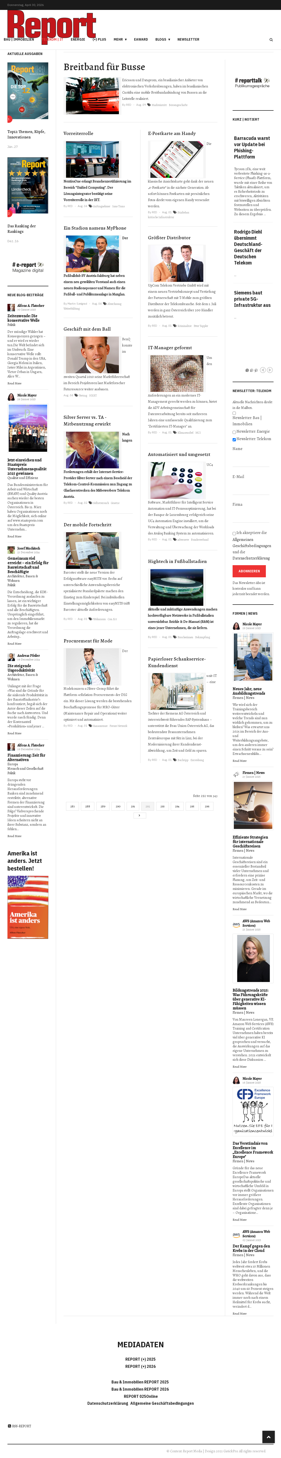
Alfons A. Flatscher (30, 305)
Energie (78, 39)
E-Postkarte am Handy (172, 133)
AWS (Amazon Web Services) (256, 923)
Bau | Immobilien (19, 39)
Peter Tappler (201, 326)
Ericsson (128, 80)
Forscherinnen (185, 637)
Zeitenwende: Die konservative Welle (23, 318)
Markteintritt (159, 105)
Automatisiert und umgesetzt (179, 454)
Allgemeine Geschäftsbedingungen (162, 1403)
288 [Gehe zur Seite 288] (87, 806)
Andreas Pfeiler (28, 655)
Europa (12, 764)
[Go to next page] (140, 816)
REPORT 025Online (140, 1396)
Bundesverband (200, 539)
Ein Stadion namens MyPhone (95, 228)
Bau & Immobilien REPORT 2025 (140, 1381)
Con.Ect (112, 619)
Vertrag (83, 395)
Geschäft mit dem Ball (87, 329)
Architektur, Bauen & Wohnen (22, 578)
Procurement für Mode (88, 640)
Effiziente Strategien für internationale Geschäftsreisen (250, 842)
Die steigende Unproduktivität (21, 668)
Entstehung (197, 760)
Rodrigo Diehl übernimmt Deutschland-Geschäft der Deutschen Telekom (248, 247)
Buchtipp (182, 760)
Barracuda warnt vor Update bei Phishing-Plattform (252, 147)
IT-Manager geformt (170, 347)
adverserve (183, 539)
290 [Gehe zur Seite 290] (118, 806)
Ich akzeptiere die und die (252, 545)
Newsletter (188, 39)
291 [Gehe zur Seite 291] (133, 806)
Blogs (160, 39)
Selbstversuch (101, 503)
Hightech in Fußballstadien (177, 561)
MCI (198, 432)
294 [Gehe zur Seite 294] (177, 806)
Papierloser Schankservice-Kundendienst (177, 662)
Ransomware (100, 726)
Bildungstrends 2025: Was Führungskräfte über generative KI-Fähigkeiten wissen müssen (250, 999)
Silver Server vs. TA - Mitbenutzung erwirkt (87, 420)
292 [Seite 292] (147, 806)
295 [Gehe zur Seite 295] (192, 806)
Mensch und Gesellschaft (25, 768)
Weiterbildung (72, 308)
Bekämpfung (202, 637)
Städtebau (183, 212)
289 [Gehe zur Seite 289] (103, 806)
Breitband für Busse (104, 67)
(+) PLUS (99, 39)
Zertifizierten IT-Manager (167, 426)
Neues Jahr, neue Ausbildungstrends (249, 691)
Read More (14, 383)
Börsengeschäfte (178, 105)
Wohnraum (99, 619)
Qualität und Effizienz (22, 478)
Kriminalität (184, 326)
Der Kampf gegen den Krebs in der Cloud (251, 1248)
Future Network (118, 726)
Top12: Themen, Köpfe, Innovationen (26, 134)
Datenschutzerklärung (251, 558)
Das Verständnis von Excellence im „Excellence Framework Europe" (253, 1150)
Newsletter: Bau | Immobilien (247, 421)
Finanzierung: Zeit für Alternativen (26, 758)
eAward (141, 39)
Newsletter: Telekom (254, 439)
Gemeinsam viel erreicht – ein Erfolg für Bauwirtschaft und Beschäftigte (27, 565)
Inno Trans (118, 206)
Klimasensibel (185, 432)
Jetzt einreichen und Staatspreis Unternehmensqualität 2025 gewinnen (26, 466)
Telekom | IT (52, 39)
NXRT (93, 395)
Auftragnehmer (101, 206)
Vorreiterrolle (78, 133)
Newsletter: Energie (253, 431)
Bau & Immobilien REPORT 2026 (140, 1389)
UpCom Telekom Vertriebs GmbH (172, 285)
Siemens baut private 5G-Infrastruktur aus (252, 299)
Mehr (118, 39)
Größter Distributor (169, 237)
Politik (11, 324)
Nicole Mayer (26, 395)
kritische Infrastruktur (161, 217)
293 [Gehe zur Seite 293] (162, 806)
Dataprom (149, 80)
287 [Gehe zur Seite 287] (72, 806)
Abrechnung (114, 304)
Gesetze (115, 503)
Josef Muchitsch (28, 548)
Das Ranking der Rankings (21, 228)
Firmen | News (243, 697)
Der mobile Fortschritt (87, 524)
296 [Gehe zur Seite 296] (207, 806)
